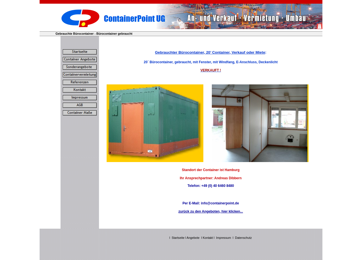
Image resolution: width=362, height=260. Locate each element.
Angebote (193, 237)
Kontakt (208, 237)
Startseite (178, 237)
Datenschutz (243, 237)
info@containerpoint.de (220, 203)
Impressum (223, 237)
